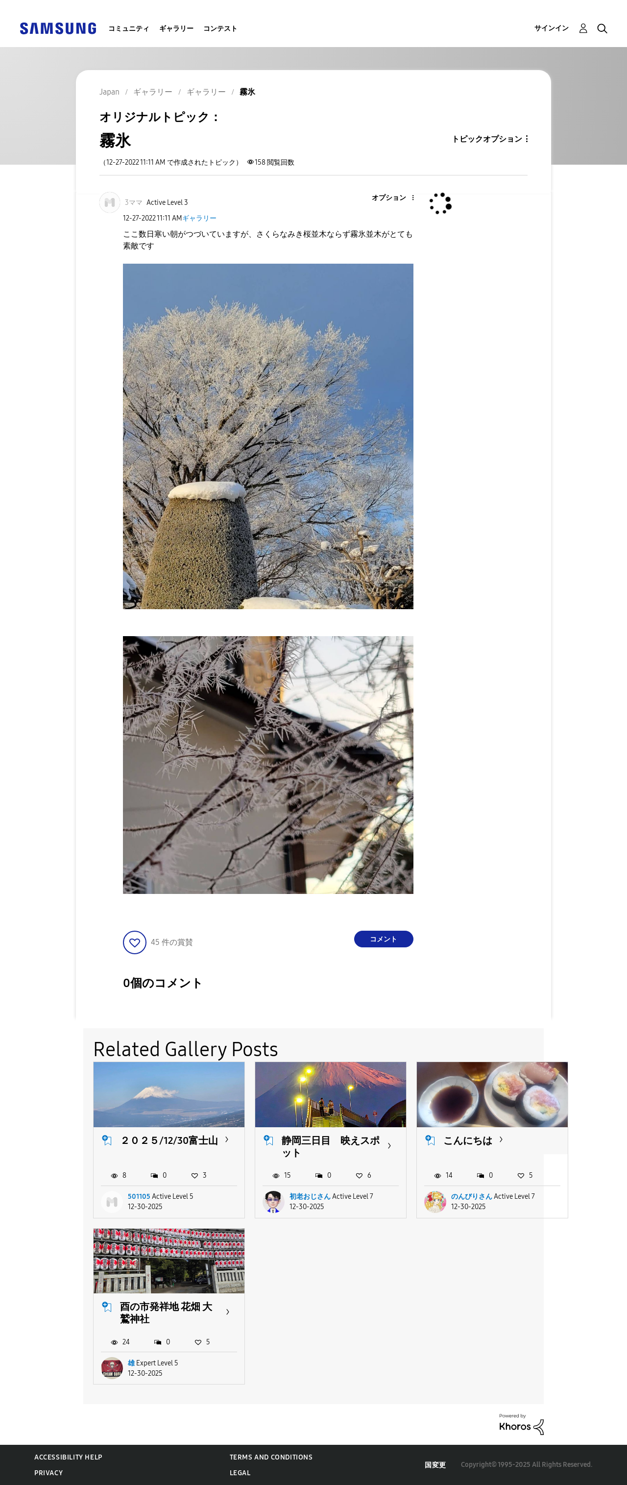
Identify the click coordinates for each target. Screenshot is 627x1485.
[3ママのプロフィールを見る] (134, 202)
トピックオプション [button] (487, 139)
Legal (240, 1473)
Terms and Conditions (271, 1457)
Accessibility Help (68, 1457)
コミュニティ (128, 29)
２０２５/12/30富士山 (169, 1140)
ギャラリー (176, 29)
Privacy (48, 1473)
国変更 (435, 1465)
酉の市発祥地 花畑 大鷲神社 (166, 1313)
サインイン (551, 28)
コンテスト (220, 29)
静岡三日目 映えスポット (331, 1147)
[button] (396, 198)
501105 (139, 1196)
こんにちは (467, 1140)
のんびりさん (471, 1196)
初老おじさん (310, 1196)
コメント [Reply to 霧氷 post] (383, 939)
